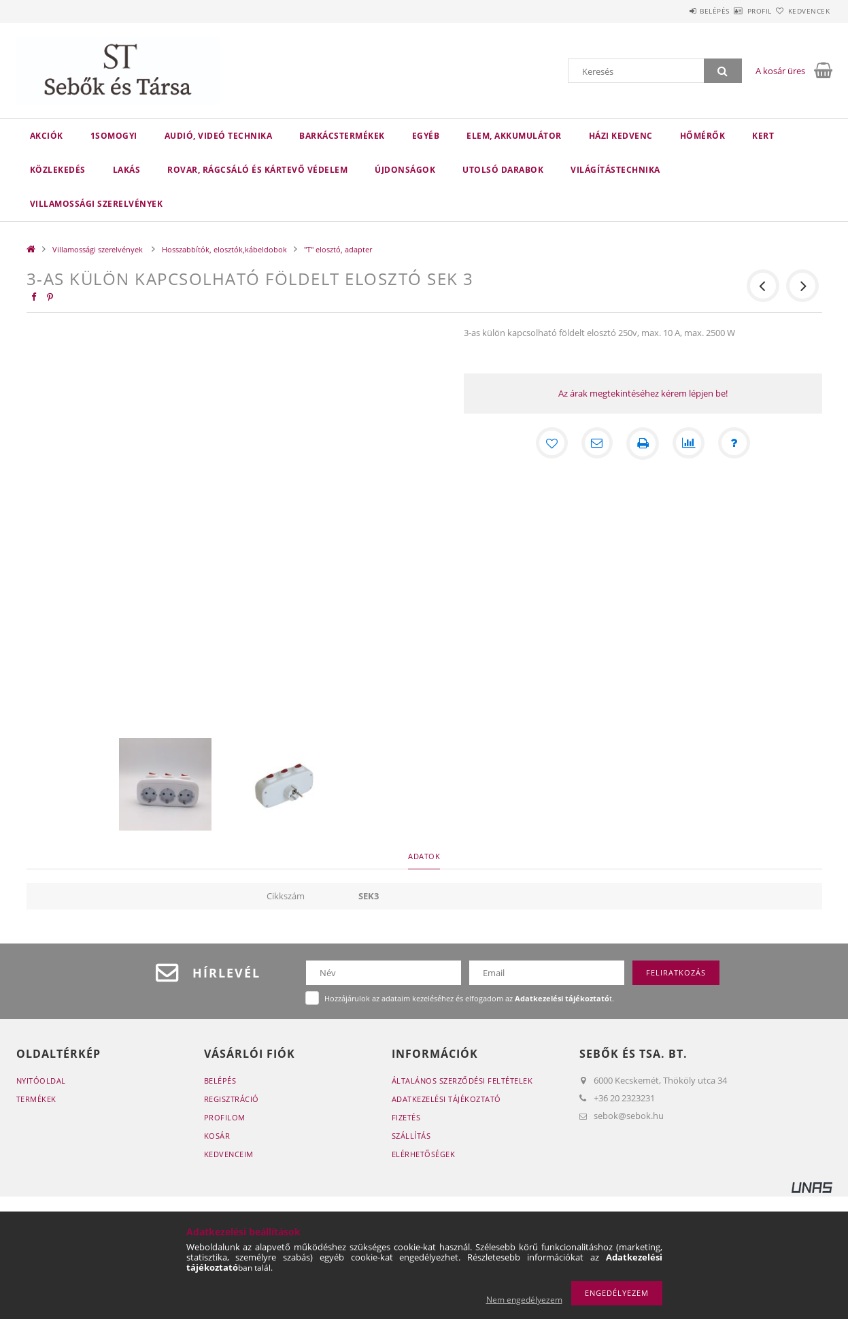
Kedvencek (801, 11)
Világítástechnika (615, 170)
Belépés (675, 11)
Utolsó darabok (502, 170)
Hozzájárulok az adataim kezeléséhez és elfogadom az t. (469, 998)
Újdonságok (405, 170)
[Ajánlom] (596, 443)
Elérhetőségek (424, 1154)
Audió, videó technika (219, 135)
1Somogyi (113, 135)
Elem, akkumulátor (514, 135)
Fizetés (406, 1117)
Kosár (217, 1136)
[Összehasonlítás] (689, 443)
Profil (736, 11)
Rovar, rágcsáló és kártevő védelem (257, 170)
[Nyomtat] (642, 443)
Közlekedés (58, 170)
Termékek (36, 1099)
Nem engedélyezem (524, 1299)
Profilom (224, 1117)
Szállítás (411, 1136)
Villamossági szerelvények (96, 204)
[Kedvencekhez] (550, 443)
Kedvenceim (229, 1154)
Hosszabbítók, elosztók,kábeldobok (224, 249)
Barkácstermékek (342, 135)
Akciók (46, 135)
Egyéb (426, 135)
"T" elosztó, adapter (338, 249)
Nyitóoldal (41, 1080)
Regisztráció (231, 1099)
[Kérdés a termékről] (735, 443)
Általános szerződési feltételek (462, 1080)
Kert (763, 135)
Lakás (127, 170)
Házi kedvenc (621, 135)
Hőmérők (703, 135)
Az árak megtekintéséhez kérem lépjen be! (643, 393)
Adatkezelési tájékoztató (446, 1099)
